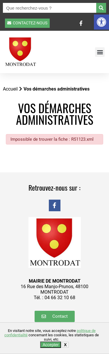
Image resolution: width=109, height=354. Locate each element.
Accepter (51, 344)
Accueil (10, 89)
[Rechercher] (101, 8)
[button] (101, 22)
